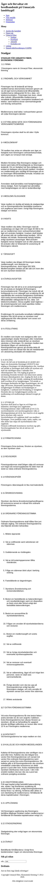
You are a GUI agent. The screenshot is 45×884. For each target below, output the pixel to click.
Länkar (8, 46)
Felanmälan (10, 22)
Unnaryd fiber (11, 35)
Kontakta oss (16, 44)
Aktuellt (14, 42)
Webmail (9, 20)
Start (7, 15)
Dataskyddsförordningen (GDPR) (19, 48)
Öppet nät (9, 33)
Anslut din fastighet (13, 31)
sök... (3, 861)
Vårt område (10, 18)
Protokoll (14, 39)
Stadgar (13, 37)
